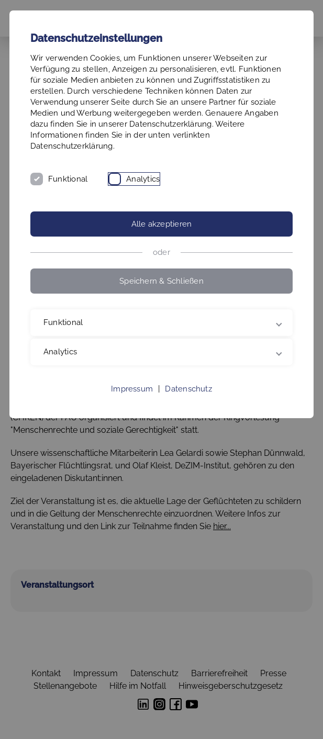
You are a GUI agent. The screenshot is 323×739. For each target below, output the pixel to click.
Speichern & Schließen (161, 281)
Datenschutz (188, 389)
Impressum (132, 389)
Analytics (143, 179)
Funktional (67, 179)
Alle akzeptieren (161, 224)
